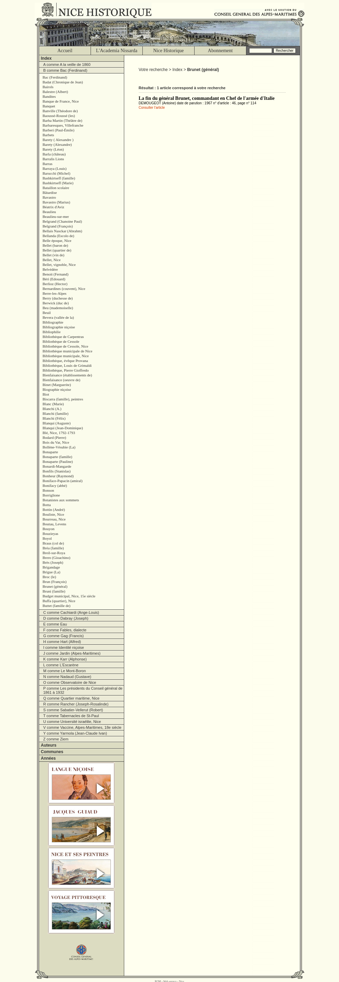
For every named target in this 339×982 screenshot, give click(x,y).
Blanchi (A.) (52, 409)
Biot (46, 394)
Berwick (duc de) (56, 303)
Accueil (64, 50)
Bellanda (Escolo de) (58, 236)
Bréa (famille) (53, 548)
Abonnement (220, 50)
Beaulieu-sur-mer (56, 216)
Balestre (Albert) (55, 92)
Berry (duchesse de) (58, 298)
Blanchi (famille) (55, 413)
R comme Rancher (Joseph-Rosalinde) (75, 704)
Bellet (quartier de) (57, 250)
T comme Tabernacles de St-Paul (71, 716)
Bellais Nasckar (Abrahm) (62, 231)
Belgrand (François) (58, 226)
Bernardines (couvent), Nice (64, 289)
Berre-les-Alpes (55, 293)
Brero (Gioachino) (56, 558)
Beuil (47, 313)
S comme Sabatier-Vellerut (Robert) (73, 710)
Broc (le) (49, 577)
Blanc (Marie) (53, 404)
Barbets (48, 135)
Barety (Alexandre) (57, 144)
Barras (47, 164)
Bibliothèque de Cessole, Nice (65, 346)
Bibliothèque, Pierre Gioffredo (66, 370)
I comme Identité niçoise (63, 647)
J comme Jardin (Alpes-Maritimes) (72, 653)
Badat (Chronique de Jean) (63, 82)
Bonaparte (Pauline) (58, 461)
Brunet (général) (55, 586)
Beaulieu (49, 212)
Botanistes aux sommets (61, 500)
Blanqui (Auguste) (57, 423)
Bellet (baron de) (55, 245)
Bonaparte (50, 452)
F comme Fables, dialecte (64, 630)
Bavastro (49, 197)
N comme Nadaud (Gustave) (67, 677)
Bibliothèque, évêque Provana (65, 361)
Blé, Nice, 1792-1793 (59, 433)
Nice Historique (168, 50)
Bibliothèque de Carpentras (63, 337)
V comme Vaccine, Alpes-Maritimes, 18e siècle (82, 727)
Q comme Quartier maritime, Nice (71, 698)
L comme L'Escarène (61, 665)
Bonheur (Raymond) (58, 476)
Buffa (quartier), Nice (59, 601)
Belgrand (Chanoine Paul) (62, 221)
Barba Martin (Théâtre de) (62, 120)
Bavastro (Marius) (56, 202)
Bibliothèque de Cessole (61, 341)
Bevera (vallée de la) (58, 317)
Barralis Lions (53, 159)
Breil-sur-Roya (54, 553)
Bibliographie (53, 322)
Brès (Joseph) (53, 562)
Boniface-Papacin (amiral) (62, 481)
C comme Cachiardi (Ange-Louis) (71, 612)
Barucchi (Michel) (56, 173)
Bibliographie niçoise (59, 327)
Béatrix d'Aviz (53, 207)
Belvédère (50, 269)
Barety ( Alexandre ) (58, 140)
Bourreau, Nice (54, 519)
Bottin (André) (54, 509)
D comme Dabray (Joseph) (65, 618)
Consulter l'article (152, 107)
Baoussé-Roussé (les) (59, 116)
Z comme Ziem (55, 739)
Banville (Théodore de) (60, 111)
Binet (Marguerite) (57, 385)
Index (46, 58)
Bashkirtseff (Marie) (58, 183)
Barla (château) (54, 154)
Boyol (47, 538)
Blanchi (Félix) (54, 418)
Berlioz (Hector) (55, 284)
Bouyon (49, 529)
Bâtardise (50, 192)
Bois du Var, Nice (56, 442)
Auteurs (48, 745)
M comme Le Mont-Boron (64, 671)
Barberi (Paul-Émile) (58, 130)
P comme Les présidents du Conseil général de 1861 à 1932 (82, 690)
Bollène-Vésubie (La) (59, 447)
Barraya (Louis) (55, 168)
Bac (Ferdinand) (55, 77)
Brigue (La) (51, 572)
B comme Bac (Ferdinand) (65, 70)
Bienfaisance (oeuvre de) (61, 380)
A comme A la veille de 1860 (67, 64)
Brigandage (51, 567)
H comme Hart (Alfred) (62, 642)
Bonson (48, 490)
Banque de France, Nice (61, 101)
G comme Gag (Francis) (63, 636)
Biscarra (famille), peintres (63, 399)
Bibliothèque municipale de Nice (67, 351)
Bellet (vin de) (54, 255)
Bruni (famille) (54, 591)
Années (48, 758)
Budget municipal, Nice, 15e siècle (69, 596)
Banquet (49, 106)
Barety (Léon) (53, 149)
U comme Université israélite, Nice (72, 722)
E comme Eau (55, 624)
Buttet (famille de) (56, 606)
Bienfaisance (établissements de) (67, 375)
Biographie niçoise (57, 389)
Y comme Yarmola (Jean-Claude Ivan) (75, 733)
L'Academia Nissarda (116, 50)
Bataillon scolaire (56, 188)
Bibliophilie (52, 332)
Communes (52, 751)
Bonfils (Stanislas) (57, 471)
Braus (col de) (53, 543)
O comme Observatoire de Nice (69, 682)
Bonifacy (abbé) (55, 485)
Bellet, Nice (52, 260)
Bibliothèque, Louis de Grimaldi (67, 365)
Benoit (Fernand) (55, 274)
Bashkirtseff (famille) (59, 178)
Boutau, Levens (54, 524)
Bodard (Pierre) (54, 437)
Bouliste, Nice (53, 514)
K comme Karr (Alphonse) (65, 659)
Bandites (49, 96)
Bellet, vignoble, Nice (59, 264)
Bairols (48, 87)
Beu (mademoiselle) (58, 308)
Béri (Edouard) (54, 279)
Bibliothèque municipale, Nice (66, 356)
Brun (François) (55, 582)
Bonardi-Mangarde (57, 466)
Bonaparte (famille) (57, 457)
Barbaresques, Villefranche (63, 125)
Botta (47, 505)
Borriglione (51, 495)
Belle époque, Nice (57, 240)
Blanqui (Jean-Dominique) (63, 428)
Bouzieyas (50, 533)
